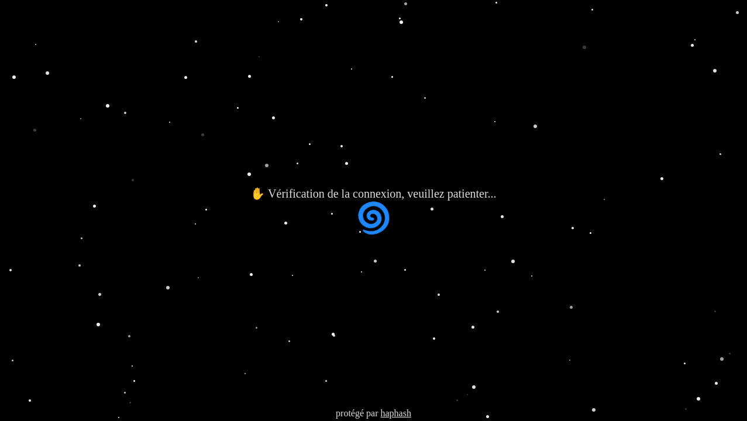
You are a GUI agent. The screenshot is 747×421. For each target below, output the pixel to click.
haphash (395, 413)
